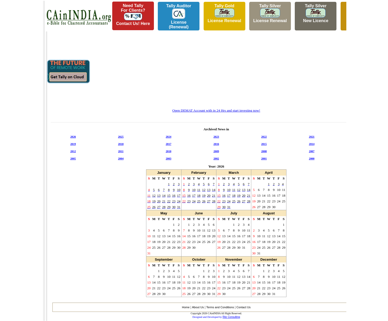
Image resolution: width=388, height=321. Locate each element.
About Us (198, 307)
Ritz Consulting (231, 317)
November (233, 259)
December (268, 259)
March (234, 173)
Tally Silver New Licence (315, 13)
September (164, 259)
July (233, 213)
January (163, 173)
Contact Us (243, 307)
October (198, 259)
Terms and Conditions (220, 307)
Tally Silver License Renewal (270, 13)
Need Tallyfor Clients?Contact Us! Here (133, 14)
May (163, 213)
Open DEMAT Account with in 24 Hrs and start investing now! (216, 110)
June (199, 213)
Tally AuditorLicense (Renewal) (178, 16)
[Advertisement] (21, 78)
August (269, 213)
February (198, 173)
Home (186, 307)
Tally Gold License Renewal (224, 13)
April (269, 173)
